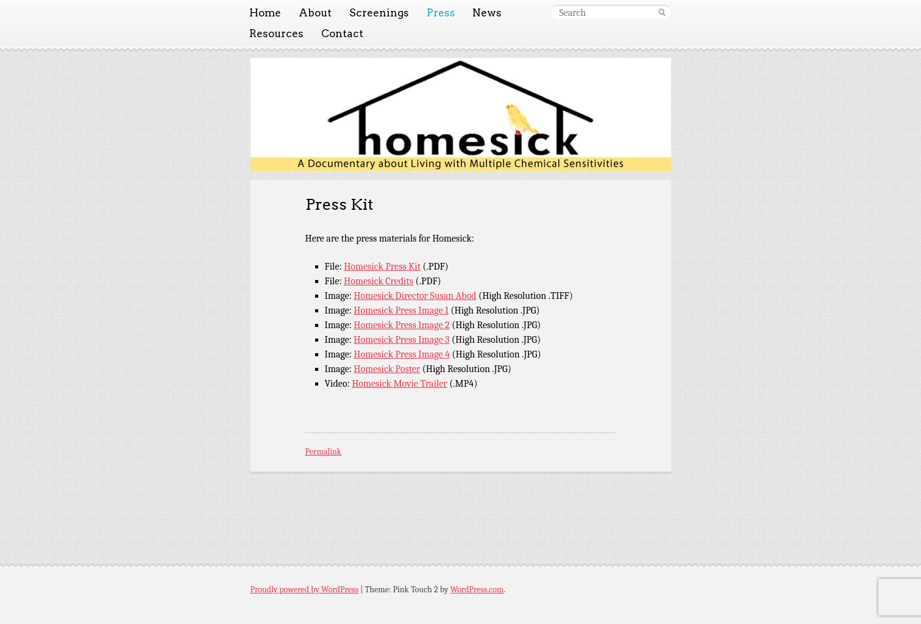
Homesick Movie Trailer (399, 383)
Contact (342, 33)
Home (265, 13)
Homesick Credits (378, 281)
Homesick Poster (387, 369)
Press (441, 13)
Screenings (379, 13)
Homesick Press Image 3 (401, 339)
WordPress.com (477, 589)
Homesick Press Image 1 (401, 310)
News (487, 13)
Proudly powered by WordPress (304, 589)
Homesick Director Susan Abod (415, 295)
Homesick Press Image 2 (401, 325)
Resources (276, 33)
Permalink (323, 451)
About (315, 13)
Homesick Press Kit (382, 266)
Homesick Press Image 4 (402, 354)
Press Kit (339, 204)
